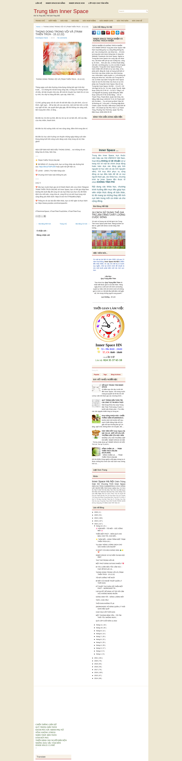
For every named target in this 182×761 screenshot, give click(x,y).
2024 (96, 518)
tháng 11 (99, 625)
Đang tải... (95, 370)
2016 (96, 672)
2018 (96, 667)
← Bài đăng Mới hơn (43, 224)
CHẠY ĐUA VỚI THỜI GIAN (105, 612)
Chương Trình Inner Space (113, 484)
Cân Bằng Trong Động (104, 497)
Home (38, 27)
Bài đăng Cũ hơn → (83, 224)
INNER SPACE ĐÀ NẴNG (55, 3)
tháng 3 (99, 648)
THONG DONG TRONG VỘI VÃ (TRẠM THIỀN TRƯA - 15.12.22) (58, 33)
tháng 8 (99, 634)
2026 (96, 512)
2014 (96, 678)
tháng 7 (99, 636)
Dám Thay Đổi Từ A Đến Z (118, 497)
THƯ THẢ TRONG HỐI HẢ (105, 560)
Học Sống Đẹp (98, 503)
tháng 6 (99, 639)
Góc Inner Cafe (106, 21)
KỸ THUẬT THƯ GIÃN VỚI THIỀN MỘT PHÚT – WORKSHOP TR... (109, 587)
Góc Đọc (75, 21)
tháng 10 (99, 628)
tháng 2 (99, 651)
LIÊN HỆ (38, 3)
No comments (62, 38)
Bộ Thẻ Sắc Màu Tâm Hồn (107, 490)
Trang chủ (63, 224)
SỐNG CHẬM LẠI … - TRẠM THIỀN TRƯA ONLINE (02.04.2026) (112, 451)
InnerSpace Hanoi (41, 38)
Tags (105, 374)
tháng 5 (99, 642)
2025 (96, 515)
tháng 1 (99, 654)
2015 (96, 675)
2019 (96, 664)
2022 (96, 524)
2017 (96, 669)
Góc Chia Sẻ (137, 21)
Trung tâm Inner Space (61, 11)
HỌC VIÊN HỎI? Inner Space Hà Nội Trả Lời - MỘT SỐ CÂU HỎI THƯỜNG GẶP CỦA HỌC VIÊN (113, 433)
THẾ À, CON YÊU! (102, 600)
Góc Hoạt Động (89, 21)
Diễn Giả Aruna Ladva (109, 488)
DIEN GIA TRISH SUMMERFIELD (104, 486)
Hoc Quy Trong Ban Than (102, 501)
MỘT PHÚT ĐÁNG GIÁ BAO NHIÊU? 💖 (110, 563)
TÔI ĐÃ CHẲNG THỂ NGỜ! (105, 578)
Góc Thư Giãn (122, 21)
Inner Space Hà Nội (111, 261)
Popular (96, 374)
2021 (96, 658)
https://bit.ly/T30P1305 (47, 167)
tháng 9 (99, 631)
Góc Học (64, 21)
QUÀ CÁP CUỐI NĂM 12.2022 (106, 621)
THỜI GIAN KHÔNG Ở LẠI (105, 603)
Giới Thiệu (53, 21)
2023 (96, 521)
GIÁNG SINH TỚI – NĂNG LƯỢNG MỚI (109, 597)
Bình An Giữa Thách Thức (110, 493)
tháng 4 (99, 645)
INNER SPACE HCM (77, 3)
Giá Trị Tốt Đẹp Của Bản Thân (101, 499)
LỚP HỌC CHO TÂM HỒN (98, 3)
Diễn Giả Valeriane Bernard (103, 491)
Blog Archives (116, 374)
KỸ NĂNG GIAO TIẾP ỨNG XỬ (111, 503)
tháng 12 (99, 526)
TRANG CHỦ (40, 21)
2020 (96, 661)
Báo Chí (120, 488)
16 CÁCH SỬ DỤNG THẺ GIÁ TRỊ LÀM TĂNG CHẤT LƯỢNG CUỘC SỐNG (108, 214)
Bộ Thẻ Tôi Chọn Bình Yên (111, 495)
